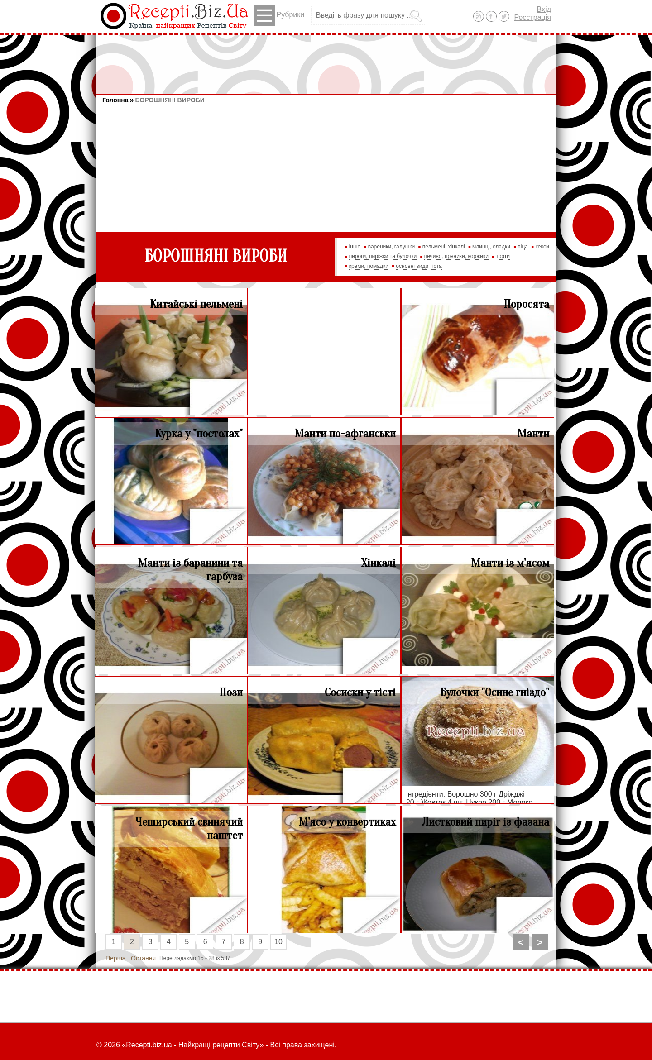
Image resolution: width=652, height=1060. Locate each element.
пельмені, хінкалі (443, 247)
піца (523, 247)
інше (355, 247)
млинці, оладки (491, 247)
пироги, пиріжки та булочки (383, 256)
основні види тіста (418, 266)
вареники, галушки (391, 247)
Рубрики (279, 15)
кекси (542, 247)
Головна (115, 100)
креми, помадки (368, 266)
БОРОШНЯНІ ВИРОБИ (169, 100)
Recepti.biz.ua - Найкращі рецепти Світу (192, 1045)
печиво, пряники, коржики (456, 256)
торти (503, 256)
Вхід (544, 9)
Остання (143, 958)
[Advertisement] (326, 60)
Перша (115, 958)
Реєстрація (532, 17)
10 (278, 941)
